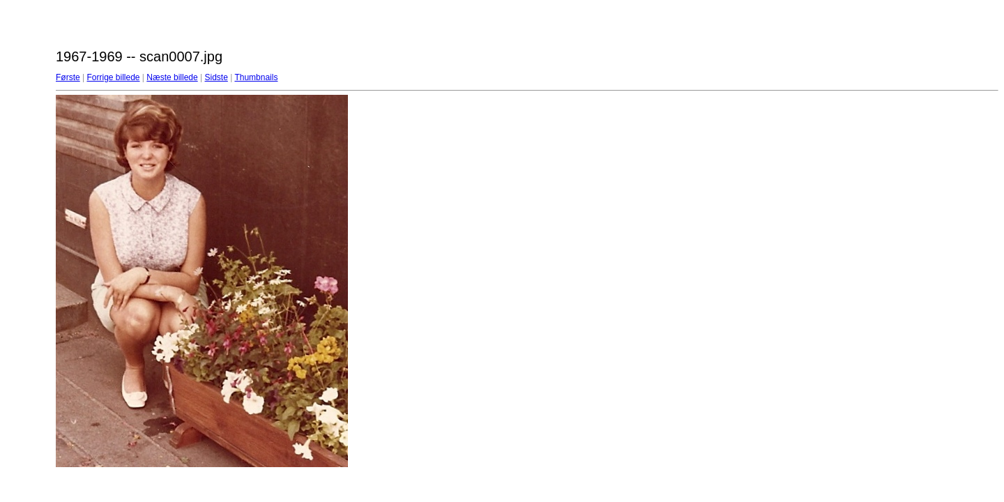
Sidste (215, 77)
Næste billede (171, 77)
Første (68, 77)
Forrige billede (112, 77)
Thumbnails (255, 77)
